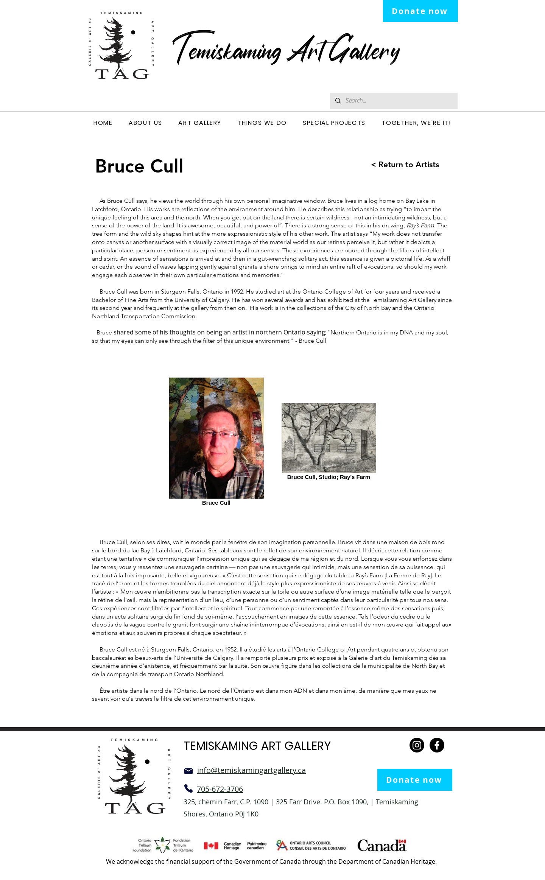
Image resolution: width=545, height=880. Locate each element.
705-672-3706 (220, 789)
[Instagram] (417, 745)
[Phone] (188, 788)
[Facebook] (437, 745)
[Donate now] (420, 11)
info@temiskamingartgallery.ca (251, 770)
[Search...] (393, 101)
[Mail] (188, 771)
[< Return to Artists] (398, 164)
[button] (145, 123)
